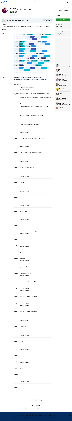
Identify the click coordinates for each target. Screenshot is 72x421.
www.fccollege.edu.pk (17, 121)
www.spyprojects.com (17, 84)
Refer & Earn (56, 1)
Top (70, 415)
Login (62, 2)
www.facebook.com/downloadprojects (20, 103)
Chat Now (47, 20)
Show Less (27, 89)
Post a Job (48, 1)
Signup (67, 2)
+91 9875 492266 (42, 407)
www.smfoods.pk (16, 112)
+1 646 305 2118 (29, 407)
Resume (14, 14)
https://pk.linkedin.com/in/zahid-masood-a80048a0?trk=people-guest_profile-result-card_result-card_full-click (31, 94)
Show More (4, 29)
